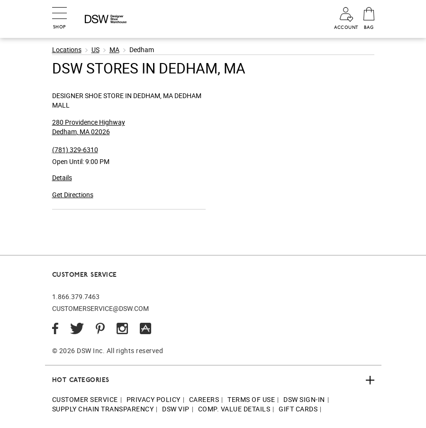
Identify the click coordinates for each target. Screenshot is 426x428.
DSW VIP (176, 408)
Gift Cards (298, 408)
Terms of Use (251, 399)
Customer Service (85, 399)
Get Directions (72, 194)
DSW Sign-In (304, 399)
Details (62, 177)
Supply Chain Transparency (103, 408)
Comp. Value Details (234, 408)
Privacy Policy (154, 399)
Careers (204, 399)
